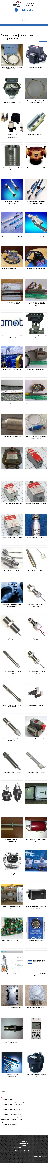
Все (2, 1097)
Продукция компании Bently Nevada (10, 1112)
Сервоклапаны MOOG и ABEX (8, 1122)
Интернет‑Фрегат (42, 1156)
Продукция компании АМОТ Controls (10, 1107)
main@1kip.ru (37, 1152)
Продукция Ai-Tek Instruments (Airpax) (11, 1114)
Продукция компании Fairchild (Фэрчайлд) (12, 1104)
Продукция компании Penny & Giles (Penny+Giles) (14, 1102)
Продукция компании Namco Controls (11, 1109)
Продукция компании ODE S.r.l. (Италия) (11, 1117)
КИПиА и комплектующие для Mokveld (11, 1119)
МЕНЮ (24, 24)
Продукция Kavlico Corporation (9, 1124)
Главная (2, 27)
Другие (3, 1127)
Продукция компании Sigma (8, 1099)
